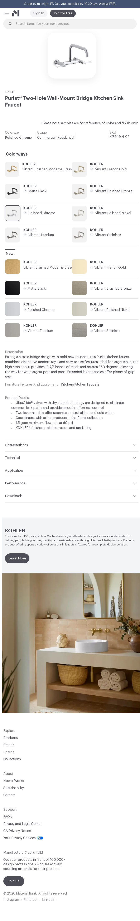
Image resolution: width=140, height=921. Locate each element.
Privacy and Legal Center (22, 824)
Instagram (11, 899)
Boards (8, 752)
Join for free (62, 13)
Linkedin (48, 899)
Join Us (13, 881)
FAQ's (7, 816)
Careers (9, 795)
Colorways (17, 154)
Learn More (17, 558)
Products (10, 738)
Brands (8, 745)
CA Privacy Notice (17, 831)
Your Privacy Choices (23, 838)
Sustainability (13, 788)
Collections (12, 759)
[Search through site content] (72, 23)
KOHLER (10, 91)
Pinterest (31, 899)
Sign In (38, 13)
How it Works (13, 781)
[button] (6, 13)
